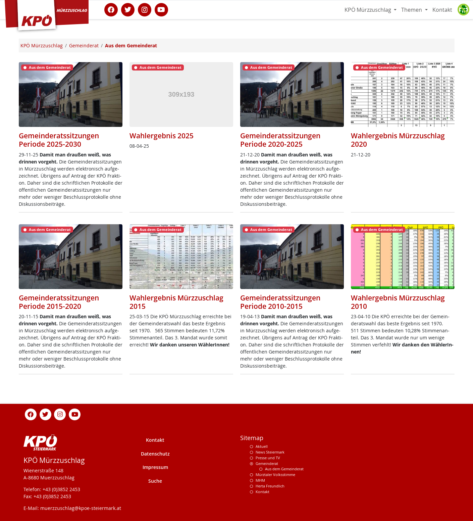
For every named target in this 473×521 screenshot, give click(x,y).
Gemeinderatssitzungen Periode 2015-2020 (59, 302)
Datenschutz (155, 454)
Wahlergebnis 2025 (161, 135)
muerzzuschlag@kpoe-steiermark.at (80, 508)
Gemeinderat (267, 463)
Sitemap (251, 438)
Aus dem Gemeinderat (284, 468)
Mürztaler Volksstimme (275, 474)
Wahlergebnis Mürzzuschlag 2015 (176, 302)
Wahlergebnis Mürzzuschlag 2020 (398, 140)
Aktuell (262, 446)
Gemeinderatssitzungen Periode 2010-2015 (280, 302)
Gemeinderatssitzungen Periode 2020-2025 (280, 140)
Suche (155, 481)
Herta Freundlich (270, 485)
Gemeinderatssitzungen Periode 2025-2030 (59, 140)
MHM (260, 480)
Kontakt (442, 9)
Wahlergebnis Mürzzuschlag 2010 (398, 302)
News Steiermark (270, 452)
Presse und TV (268, 457)
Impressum (155, 467)
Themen (412, 9)
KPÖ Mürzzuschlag (368, 9)
